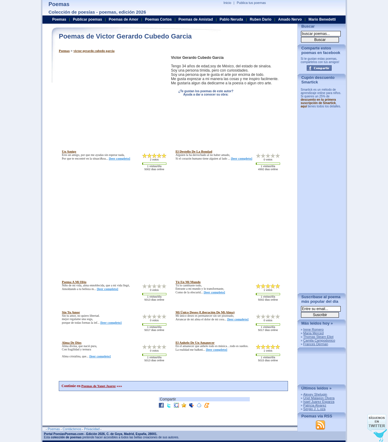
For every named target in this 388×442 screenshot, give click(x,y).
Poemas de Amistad (196, 19)
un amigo (69, 151)
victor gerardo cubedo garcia (94, 50)
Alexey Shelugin (315, 394)
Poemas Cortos (158, 19)
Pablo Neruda (231, 19)
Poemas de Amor (124, 19)
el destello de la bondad (194, 151)
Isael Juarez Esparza (318, 401)
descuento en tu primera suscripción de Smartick (318, 101)
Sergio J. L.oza (314, 409)
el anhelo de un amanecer (195, 342)
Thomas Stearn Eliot (318, 337)
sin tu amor (71, 312)
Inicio (227, 3)
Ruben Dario (260, 19)
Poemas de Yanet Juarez (98, 386)
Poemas (64, 50)
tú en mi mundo (188, 282)
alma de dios (72, 342)
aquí (304, 106)
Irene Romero (313, 329)
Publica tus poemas (251, 3)
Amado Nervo (290, 19)
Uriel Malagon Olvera (318, 398)
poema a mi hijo (74, 282)
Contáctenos (71, 429)
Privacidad (91, 429)
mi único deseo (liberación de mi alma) (205, 312)
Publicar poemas (87, 19)
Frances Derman (315, 344)
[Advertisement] (110, 98)
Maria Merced (313, 333)
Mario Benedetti (322, 19)
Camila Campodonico (319, 340)
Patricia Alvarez (314, 405)
